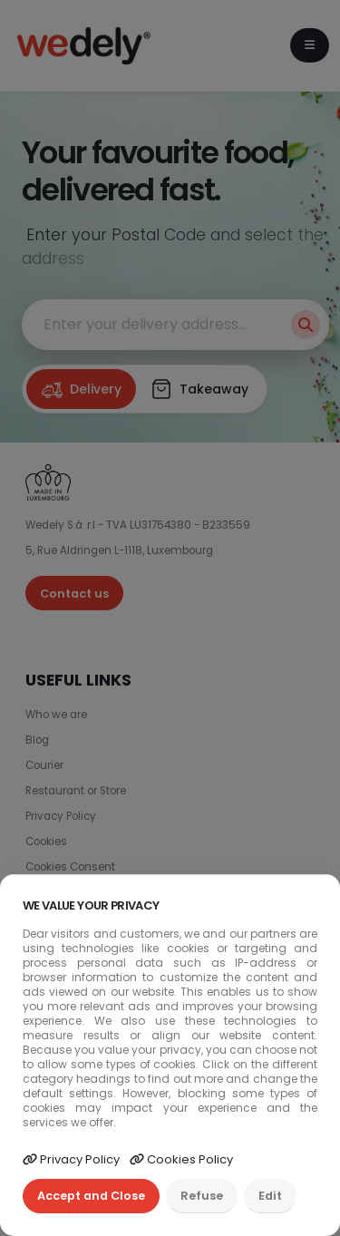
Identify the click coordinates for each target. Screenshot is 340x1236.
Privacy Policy (71, 1159)
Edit (270, 1195)
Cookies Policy (181, 1159)
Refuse (201, 1195)
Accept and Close (91, 1195)
